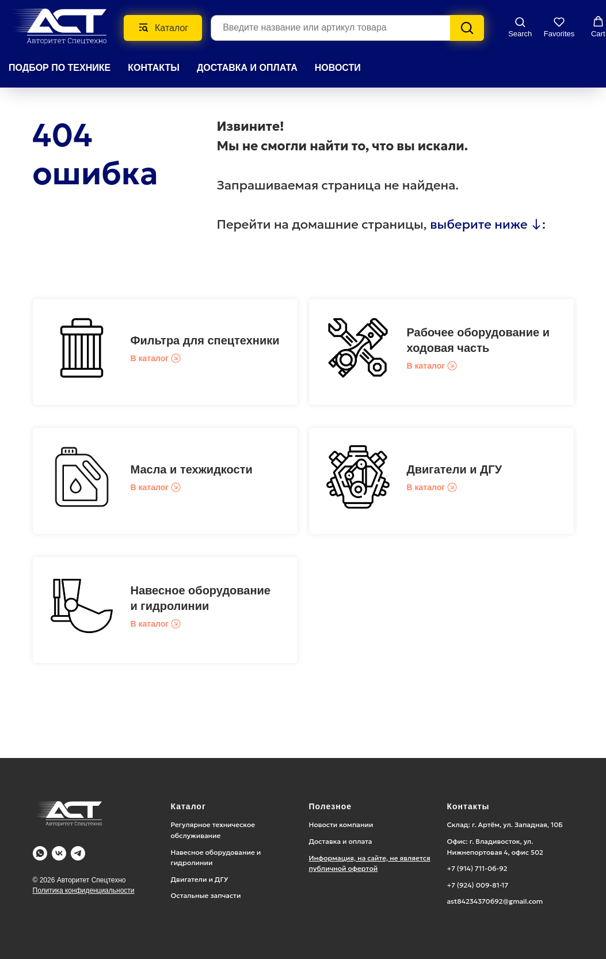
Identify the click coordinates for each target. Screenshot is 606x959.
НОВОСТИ (338, 68)
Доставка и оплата (340, 841)
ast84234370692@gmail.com (495, 901)
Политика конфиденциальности (84, 890)
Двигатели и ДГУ (454, 469)
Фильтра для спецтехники (205, 340)
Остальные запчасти (206, 895)
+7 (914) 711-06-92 (477, 868)
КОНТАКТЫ (154, 68)
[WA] (40, 853)
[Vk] (59, 853)
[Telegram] (78, 853)
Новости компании (341, 824)
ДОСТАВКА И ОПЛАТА (247, 68)
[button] (520, 27)
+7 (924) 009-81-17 (478, 885)
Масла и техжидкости (192, 469)
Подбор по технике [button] (59, 68)
